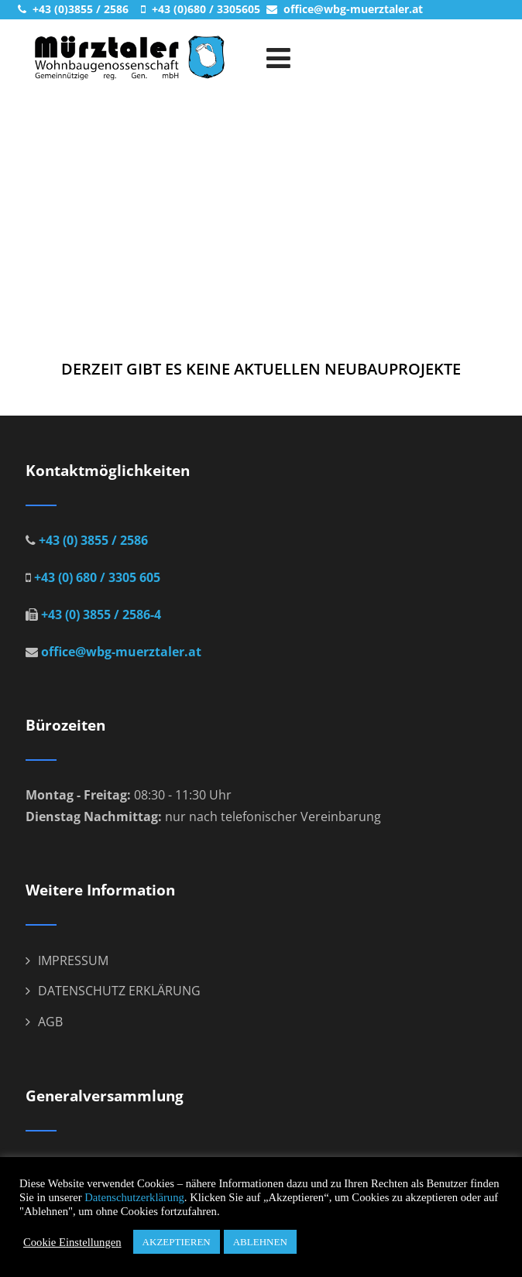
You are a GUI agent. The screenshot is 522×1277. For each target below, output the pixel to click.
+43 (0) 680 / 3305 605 (95, 577)
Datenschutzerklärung (134, 1197)
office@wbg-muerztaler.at (351, 9)
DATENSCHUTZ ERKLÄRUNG (119, 990)
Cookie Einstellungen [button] (72, 1242)
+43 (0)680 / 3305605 (204, 9)
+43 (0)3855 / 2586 (79, 9)
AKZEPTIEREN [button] (177, 1242)
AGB (50, 1021)
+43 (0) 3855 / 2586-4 (99, 614)
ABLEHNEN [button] (260, 1242)
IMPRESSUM (73, 960)
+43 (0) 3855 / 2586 (92, 540)
